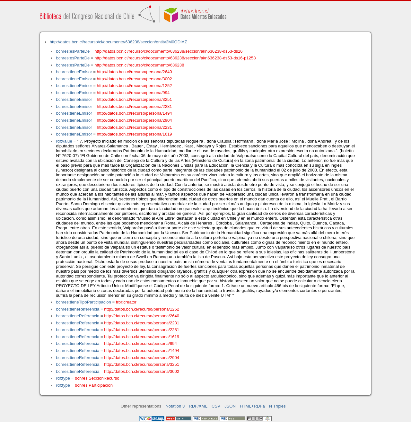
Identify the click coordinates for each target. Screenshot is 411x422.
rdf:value (64, 141)
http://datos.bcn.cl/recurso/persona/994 (133, 92)
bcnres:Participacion (94, 385)
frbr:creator (126, 302)
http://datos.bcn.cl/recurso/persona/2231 (134, 127)
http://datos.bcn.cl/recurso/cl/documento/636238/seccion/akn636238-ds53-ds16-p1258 (175, 58)
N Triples (277, 406)
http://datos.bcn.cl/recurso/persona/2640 (134, 71)
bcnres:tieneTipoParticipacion (83, 302)
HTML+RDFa (252, 406)
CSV (216, 406)
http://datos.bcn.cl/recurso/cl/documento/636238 (139, 65)
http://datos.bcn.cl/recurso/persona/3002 (134, 78)
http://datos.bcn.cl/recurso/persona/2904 (134, 120)
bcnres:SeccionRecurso (97, 378)
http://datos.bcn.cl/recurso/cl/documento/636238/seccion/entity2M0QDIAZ (118, 42)
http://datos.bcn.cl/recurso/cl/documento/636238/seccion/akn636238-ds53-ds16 (168, 51)
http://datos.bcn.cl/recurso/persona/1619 (134, 134)
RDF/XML (198, 406)
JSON (230, 406)
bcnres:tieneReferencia (77, 309)
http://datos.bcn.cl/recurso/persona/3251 (134, 99)
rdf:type (63, 378)
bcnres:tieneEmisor (74, 71)
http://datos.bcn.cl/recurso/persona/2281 (134, 106)
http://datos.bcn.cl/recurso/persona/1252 (134, 85)
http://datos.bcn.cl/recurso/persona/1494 (134, 113)
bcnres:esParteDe (73, 51)
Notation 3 (175, 406)
